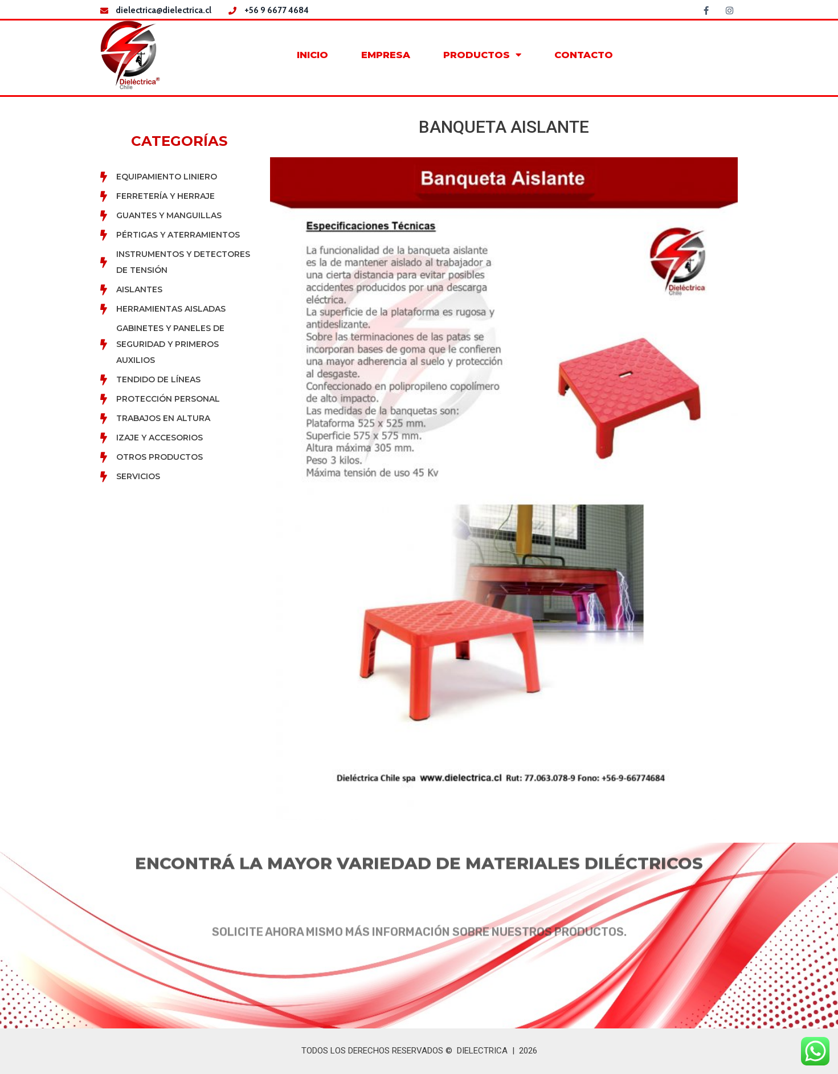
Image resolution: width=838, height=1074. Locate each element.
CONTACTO (583, 54)
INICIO (312, 54)
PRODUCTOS (482, 55)
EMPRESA (385, 54)
